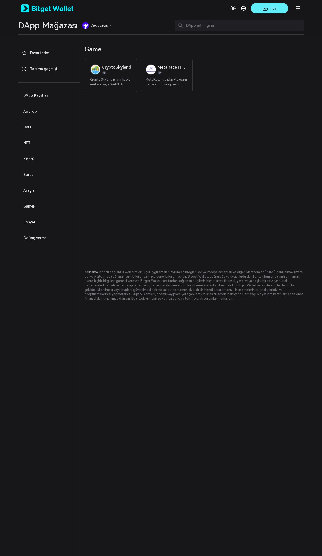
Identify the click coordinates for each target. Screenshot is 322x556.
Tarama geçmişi (37, 69)
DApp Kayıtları (34, 96)
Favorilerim (34, 53)
